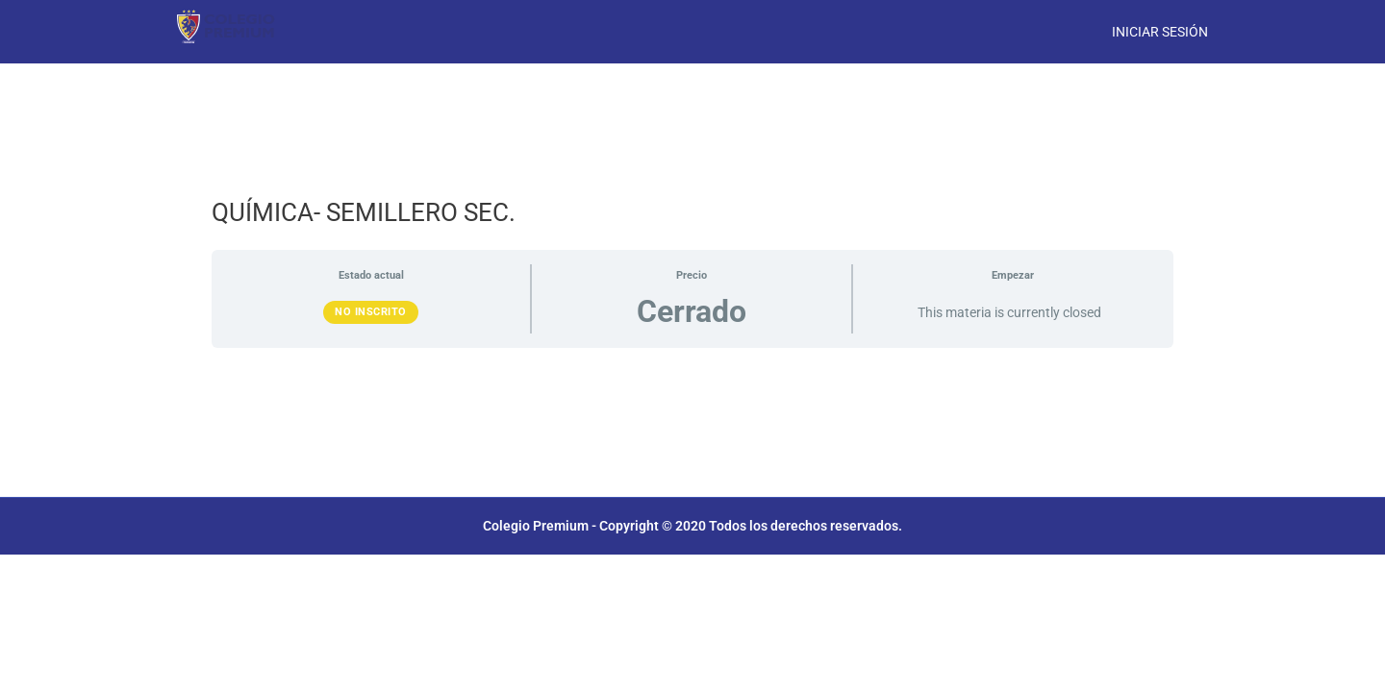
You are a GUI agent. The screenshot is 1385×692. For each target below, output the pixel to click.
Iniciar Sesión (1160, 31)
